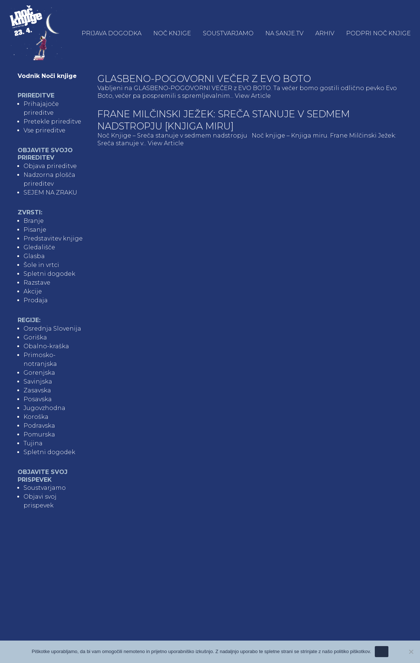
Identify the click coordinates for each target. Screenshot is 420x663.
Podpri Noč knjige (378, 33)
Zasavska (37, 390)
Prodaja (36, 300)
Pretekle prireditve (52, 121)
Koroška (36, 416)
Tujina (33, 443)
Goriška (35, 337)
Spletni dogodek (49, 273)
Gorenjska (39, 372)
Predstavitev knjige (53, 238)
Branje (34, 220)
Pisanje (35, 229)
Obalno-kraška (46, 346)
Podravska (39, 425)
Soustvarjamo (228, 33)
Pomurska (39, 434)
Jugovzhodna (44, 407)
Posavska (38, 399)
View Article (253, 95)
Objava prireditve (50, 166)
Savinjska (38, 381)
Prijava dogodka (111, 33)
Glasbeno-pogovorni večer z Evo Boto (204, 78)
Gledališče (39, 247)
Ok (381, 651)
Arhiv (324, 33)
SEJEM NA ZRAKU (50, 192)
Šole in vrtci (41, 264)
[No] (410, 651)
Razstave (37, 282)
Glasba (34, 256)
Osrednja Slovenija (52, 328)
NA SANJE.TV (284, 33)
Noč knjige (172, 33)
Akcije (33, 291)
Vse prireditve (44, 130)
